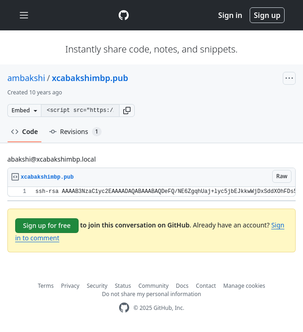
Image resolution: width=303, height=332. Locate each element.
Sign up (267, 15)
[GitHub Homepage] (124, 308)
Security (97, 286)
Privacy (70, 286)
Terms (46, 286)
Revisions (75, 131)
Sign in (230, 15)
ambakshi (26, 77)
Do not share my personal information (151, 294)
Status (123, 286)
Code (24, 131)
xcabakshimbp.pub (90, 77)
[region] (151, 192)
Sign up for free (47, 225)
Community (153, 286)
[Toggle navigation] (23, 15)
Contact (206, 286)
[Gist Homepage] (123, 15)
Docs (182, 286)
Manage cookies (244, 286)
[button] (127, 110)
